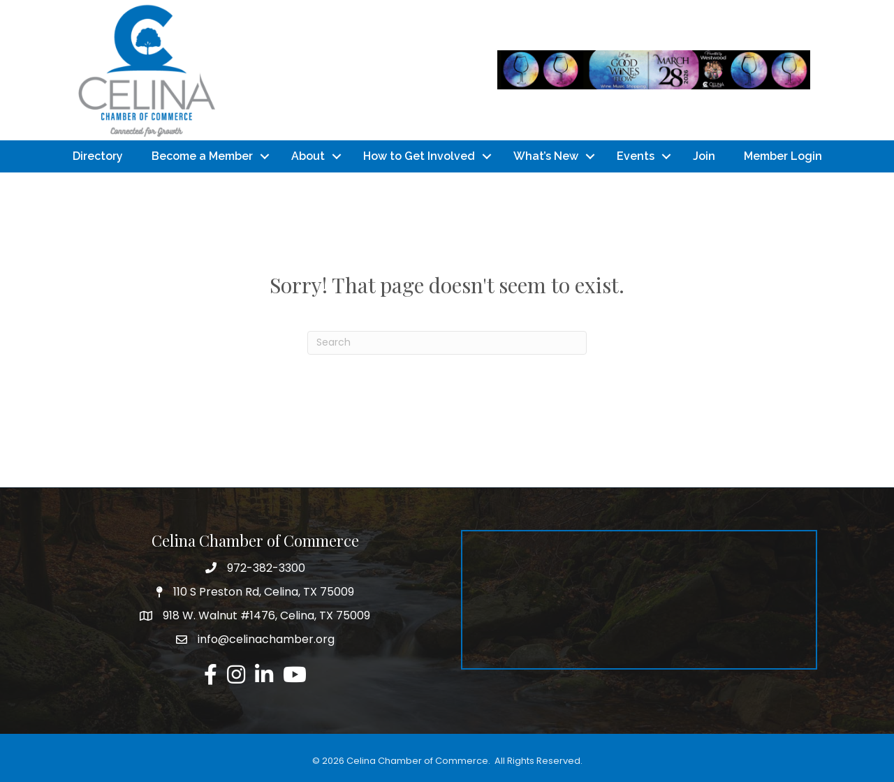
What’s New (545, 156)
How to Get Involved (419, 156)
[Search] (447, 343)
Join (704, 156)
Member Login (783, 156)
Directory (98, 156)
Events (635, 156)
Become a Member (202, 156)
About (308, 156)
